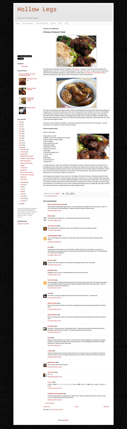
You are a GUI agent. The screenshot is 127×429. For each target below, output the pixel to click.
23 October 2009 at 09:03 (54, 345)
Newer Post (47, 406)
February (23, 198)
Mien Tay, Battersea (25, 161)
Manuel (50, 216)
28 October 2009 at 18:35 (54, 357)
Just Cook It (51, 372)
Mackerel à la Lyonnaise (26, 156)
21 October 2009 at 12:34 (54, 265)
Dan (49, 293)
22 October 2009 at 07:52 (54, 332)
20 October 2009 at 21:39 (54, 210)
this (85, 71)
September (24, 182)
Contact (53, 23)
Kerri (49, 247)
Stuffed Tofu (23, 170)
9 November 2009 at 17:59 (55, 376)
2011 (20, 143)
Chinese (52, 196)
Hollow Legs (37, 9)
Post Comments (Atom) (56, 409)
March (22, 196)
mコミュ (50, 382)
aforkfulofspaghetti (53, 235)
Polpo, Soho (23, 179)
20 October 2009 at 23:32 (54, 220)
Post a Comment (50, 403)
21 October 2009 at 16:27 (54, 288)
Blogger (67, 420)
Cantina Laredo (31, 107)
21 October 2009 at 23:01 (54, 309)
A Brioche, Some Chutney (27, 158)
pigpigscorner (52, 362)
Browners (50, 260)
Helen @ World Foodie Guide (56, 204)
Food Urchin (51, 280)
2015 (20, 133)
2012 (20, 140)
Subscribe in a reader (23, 223)
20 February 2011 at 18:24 (55, 400)
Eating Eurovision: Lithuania (32, 89)
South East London (42, 23)
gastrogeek (51, 270)
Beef (49, 196)
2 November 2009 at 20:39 (55, 367)
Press (66, 23)
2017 (20, 129)
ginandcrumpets (52, 303)
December (23, 149)
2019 (20, 124)
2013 (20, 138)
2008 (20, 203)
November (23, 152)
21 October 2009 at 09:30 (54, 230)
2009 (20, 147)
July (22, 187)
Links (60, 23)
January (23, 201)
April (22, 194)
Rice (56, 196)
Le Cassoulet (23, 167)
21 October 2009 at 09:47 (54, 242)
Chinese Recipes (27, 23)
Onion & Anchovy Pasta (26, 172)
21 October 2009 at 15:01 (54, 274)
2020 (20, 122)
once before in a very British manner (94, 72)
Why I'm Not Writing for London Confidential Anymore (27, 74)
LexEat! (50, 351)
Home (17, 23)
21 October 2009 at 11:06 (54, 255)
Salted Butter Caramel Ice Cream (30, 99)
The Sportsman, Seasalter (27, 174)
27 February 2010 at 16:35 (55, 388)
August (23, 184)
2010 (20, 145)
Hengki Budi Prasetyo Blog (55, 393)
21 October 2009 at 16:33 (54, 298)
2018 (20, 126)
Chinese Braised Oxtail (26, 163)
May (22, 191)
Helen (49, 337)
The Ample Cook (52, 226)
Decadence (23, 177)
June (22, 189)
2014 (20, 136)
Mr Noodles (51, 326)
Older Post (106, 406)
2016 (20, 131)
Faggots (22, 165)
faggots (77, 69)
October (23, 154)
